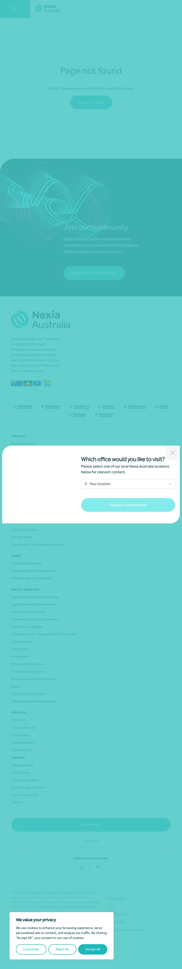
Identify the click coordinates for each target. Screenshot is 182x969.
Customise (31, 949)
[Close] (173, 453)
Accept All (93, 949)
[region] (61, 936)
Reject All (62, 949)
